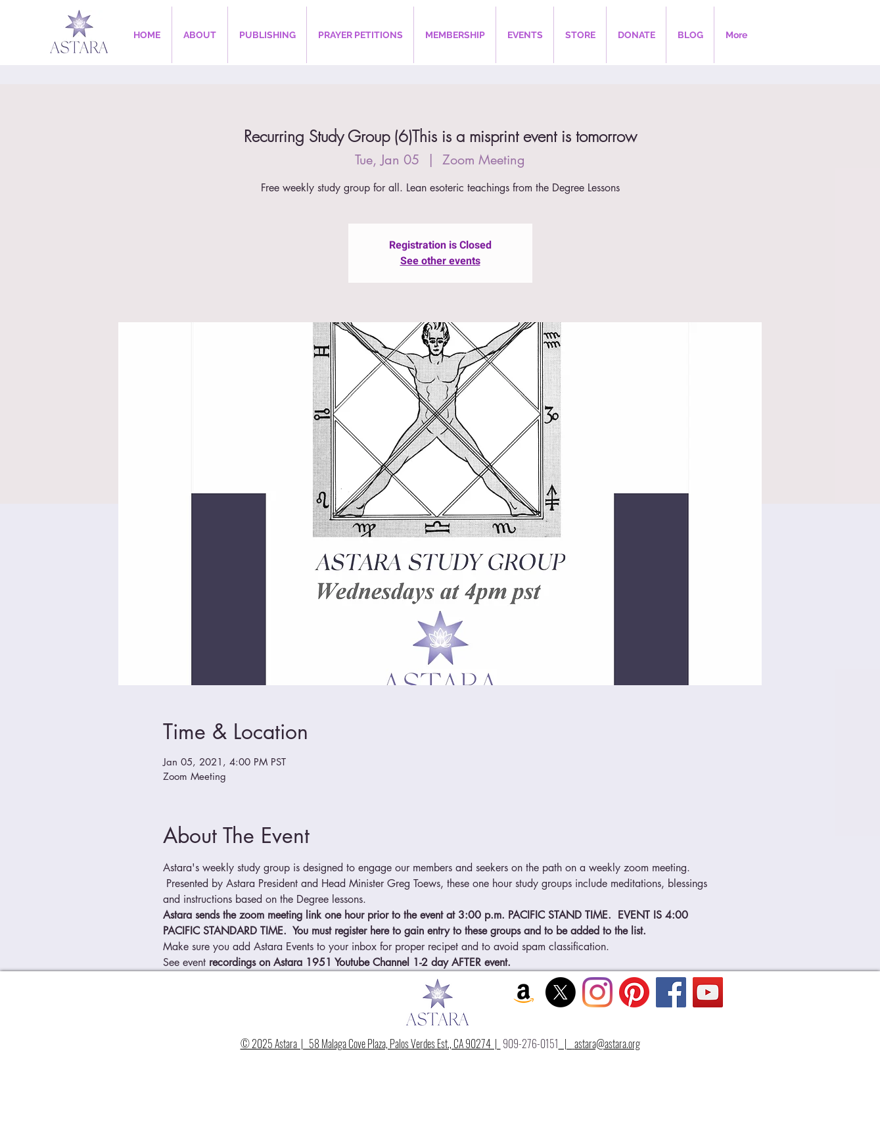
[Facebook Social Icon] (671, 992)
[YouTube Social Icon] (708, 992)
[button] (199, 35)
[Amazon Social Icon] (524, 992)
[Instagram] (597, 992)
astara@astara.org (607, 1043)
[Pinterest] (634, 992)
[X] (560, 992)
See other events (440, 261)
